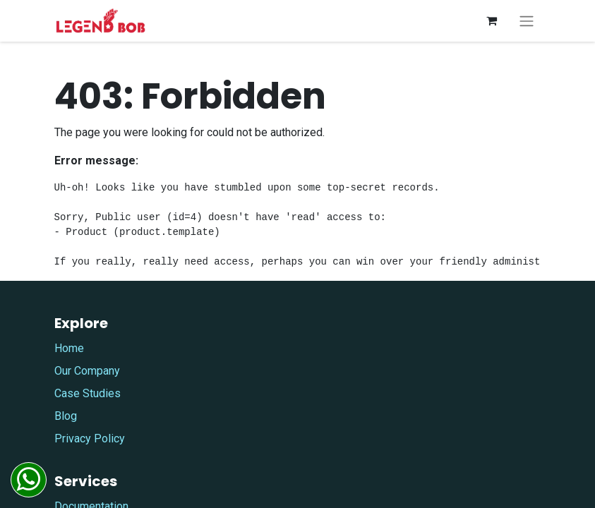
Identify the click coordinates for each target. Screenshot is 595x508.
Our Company (87, 370)
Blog (65, 416)
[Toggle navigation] (526, 21)
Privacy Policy (89, 438)
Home (69, 348)
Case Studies (87, 393)
